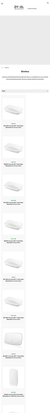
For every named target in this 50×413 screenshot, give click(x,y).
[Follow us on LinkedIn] (25, 404)
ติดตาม (32, 395)
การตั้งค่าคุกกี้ (38, 411)
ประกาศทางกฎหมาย (13, 411)
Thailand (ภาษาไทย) (31, 8)
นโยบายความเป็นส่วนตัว (30, 411)
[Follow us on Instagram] (28, 404)
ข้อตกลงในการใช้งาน (21, 411)
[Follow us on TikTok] (31, 404)
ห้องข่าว (3, 373)
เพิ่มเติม (25, 329)
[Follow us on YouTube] (21, 404)
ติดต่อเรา (25, 356)
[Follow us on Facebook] (17, 404)
